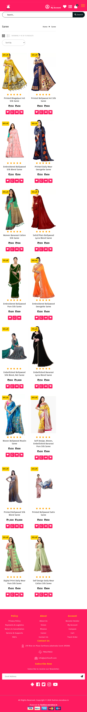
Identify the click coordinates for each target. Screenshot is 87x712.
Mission (43, 629)
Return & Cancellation (14, 629)
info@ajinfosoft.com (46, 658)
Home (45, 27)
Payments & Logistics (14, 625)
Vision (43, 625)
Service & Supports (14, 633)
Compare (72, 629)
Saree (53, 27)
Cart (72, 633)
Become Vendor (72, 621)
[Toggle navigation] (83, 5)
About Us (43, 621)
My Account (73, 625)
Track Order (72, 637)
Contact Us (43, 637)
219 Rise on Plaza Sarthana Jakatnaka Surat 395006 (45, 646)
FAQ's (14, 637)
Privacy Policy (14, 621)
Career (43, 633)
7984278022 (45, 652)
